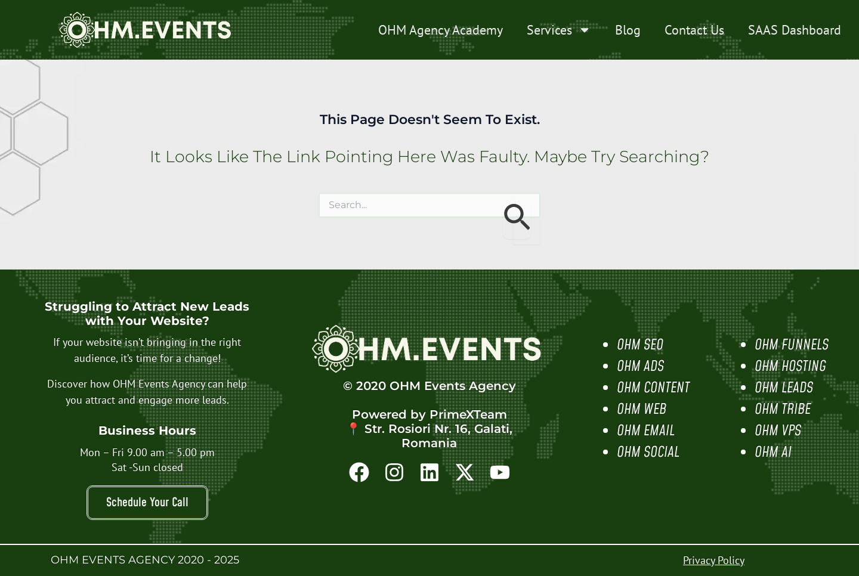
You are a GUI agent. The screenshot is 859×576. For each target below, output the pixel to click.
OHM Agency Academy (440, 29)
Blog (628, 29)
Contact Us (694, 29)
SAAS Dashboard (794, 29)
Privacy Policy (713, 560)
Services (559, 29)
